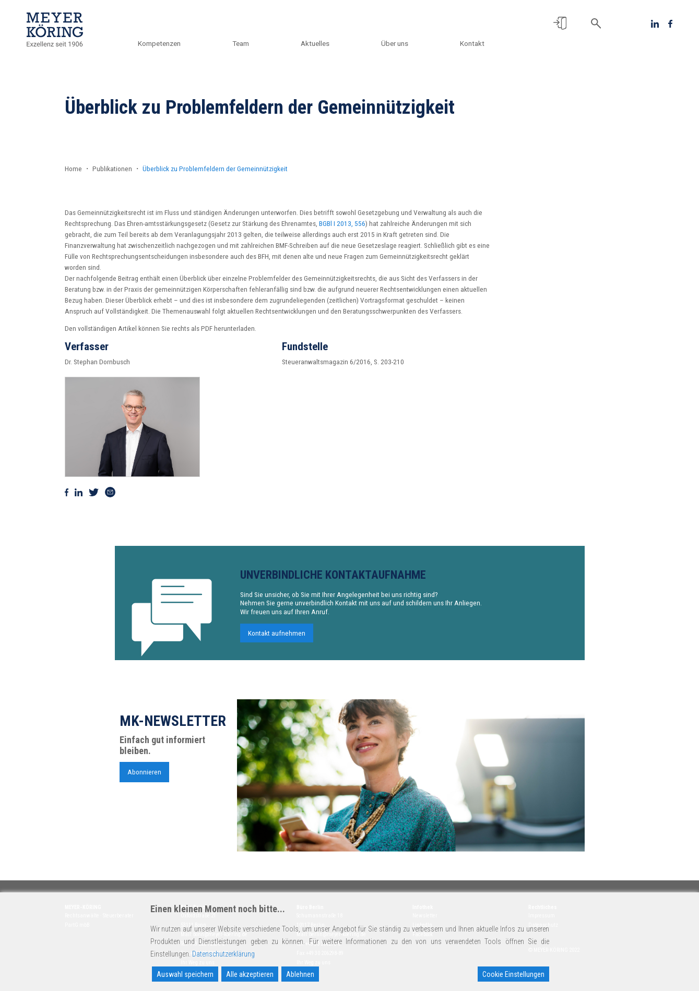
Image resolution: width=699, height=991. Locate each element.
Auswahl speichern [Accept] (185, 974)
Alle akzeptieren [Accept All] (250, 974)
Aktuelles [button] (315, 43)
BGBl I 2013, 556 (342, 223)
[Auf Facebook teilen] (67, 491)
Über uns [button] (394, 43)
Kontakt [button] (472, 43)
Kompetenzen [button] (159, 43)
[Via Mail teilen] (110, 491)
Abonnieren (144, 780)
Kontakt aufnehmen (276, 641)
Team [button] (240, 43)
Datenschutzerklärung (223, 954)
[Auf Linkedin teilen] (78, 491)
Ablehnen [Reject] (300, 974)
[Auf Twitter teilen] (93, 491)
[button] (560, 23)
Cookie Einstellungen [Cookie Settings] (513, 974)
